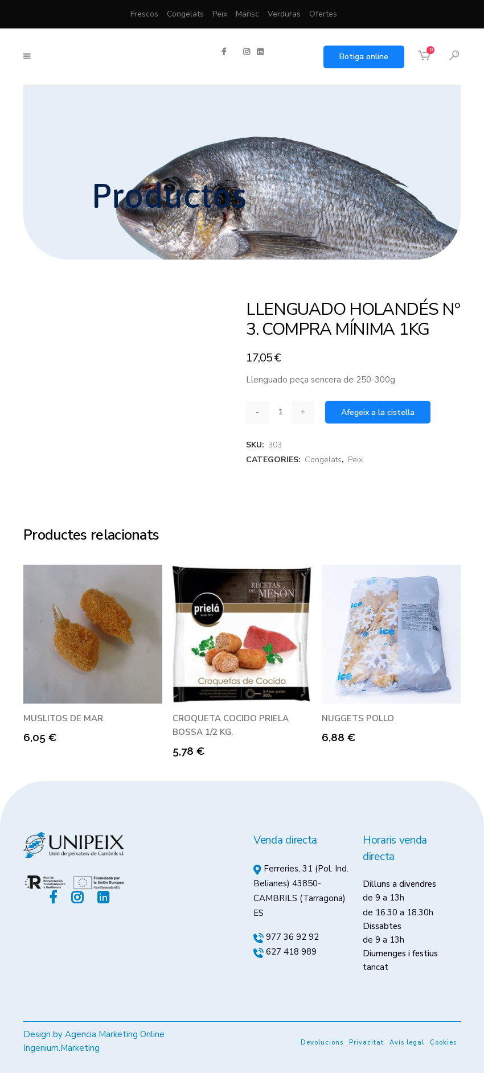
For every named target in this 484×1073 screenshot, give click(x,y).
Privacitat (366, 1042)
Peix (219, 14)
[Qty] (280, 412)
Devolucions (322, 1042)
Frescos (144, 14)
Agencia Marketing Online (115, 1034)
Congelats (185, 14)
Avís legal (406, 1042)
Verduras (284, 14)
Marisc (247, 14)
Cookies (443, 1042)
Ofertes (323, 14)
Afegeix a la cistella (378, 412)
